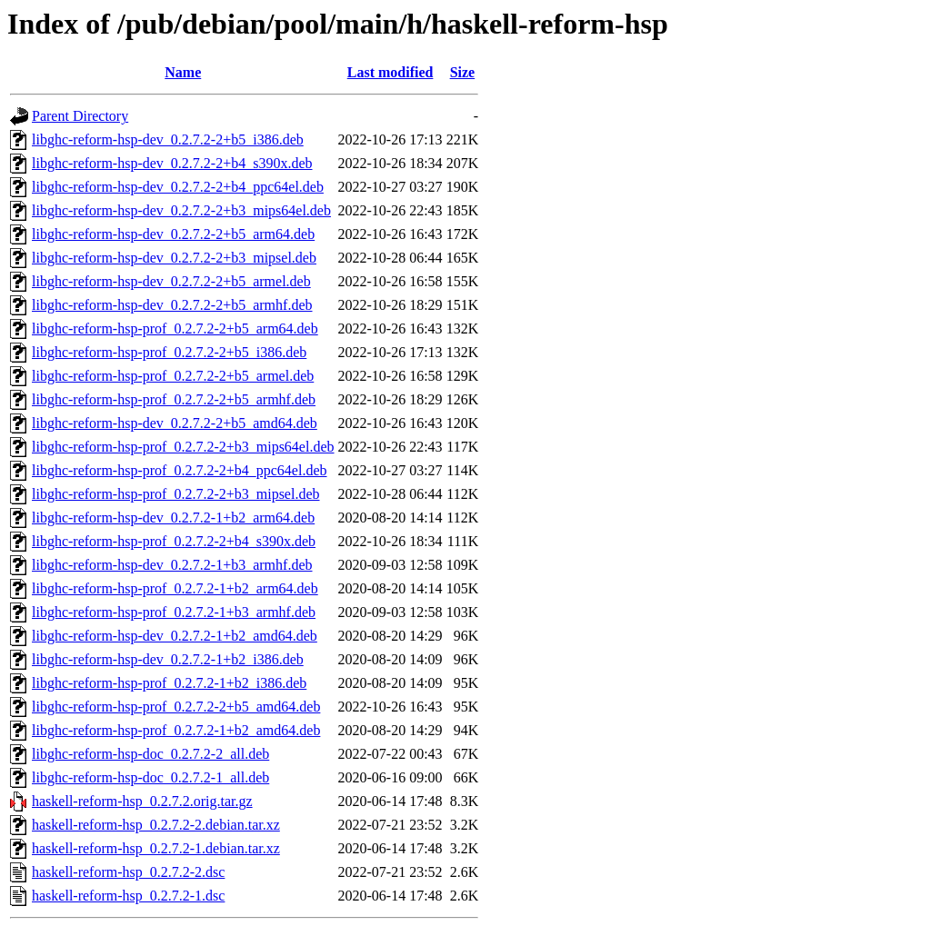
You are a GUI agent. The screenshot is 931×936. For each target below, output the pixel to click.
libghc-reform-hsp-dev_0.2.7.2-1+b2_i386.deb (168, 659)
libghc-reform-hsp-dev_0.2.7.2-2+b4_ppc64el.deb (178, 186)
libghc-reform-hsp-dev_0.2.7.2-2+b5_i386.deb (168, 139)
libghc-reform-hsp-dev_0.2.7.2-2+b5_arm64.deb (173, 234)
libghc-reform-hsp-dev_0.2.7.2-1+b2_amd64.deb (174, 635)
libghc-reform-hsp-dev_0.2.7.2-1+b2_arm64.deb (173, 517)
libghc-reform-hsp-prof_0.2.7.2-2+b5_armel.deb (173, 375)
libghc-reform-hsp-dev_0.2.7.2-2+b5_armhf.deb (172, 305)
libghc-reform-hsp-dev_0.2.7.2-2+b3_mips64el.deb (181, 210)
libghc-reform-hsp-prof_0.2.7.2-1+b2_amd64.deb (176, 730)
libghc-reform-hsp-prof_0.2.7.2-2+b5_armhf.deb (173, 399)
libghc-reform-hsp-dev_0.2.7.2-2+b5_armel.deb (171, 281)
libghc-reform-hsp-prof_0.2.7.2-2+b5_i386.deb (169, 352)
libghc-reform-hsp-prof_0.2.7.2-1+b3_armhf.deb (173, 612)
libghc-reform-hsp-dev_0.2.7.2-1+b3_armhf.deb (172, 565)
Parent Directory (80, 116)
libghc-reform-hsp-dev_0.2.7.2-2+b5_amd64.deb (174, 423)
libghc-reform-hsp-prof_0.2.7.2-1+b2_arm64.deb (175, 588)
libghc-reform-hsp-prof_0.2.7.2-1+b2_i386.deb (169, 683)
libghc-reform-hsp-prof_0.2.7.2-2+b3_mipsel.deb (176, 494)
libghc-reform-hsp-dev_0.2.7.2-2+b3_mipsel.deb (174, 257)
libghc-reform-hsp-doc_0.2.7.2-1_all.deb (150, 777)
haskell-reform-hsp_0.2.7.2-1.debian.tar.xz (156, 848)
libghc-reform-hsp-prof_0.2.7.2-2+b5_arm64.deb (175, 328)
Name (183, 72)
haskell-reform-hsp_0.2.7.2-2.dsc (128, 872)
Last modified (390, 72)
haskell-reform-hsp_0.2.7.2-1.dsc (128, 895)
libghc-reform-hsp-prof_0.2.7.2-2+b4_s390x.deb (173, 541)
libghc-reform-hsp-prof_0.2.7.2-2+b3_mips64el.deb (183, 446)
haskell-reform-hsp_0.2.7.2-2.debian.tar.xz (156, 824)
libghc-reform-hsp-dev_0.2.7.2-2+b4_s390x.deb (172, 163)
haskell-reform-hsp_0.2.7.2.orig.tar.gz (142, 801)
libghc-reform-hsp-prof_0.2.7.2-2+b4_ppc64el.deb (179, 470)
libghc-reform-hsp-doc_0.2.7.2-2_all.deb (150, 754)
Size (463, 72)
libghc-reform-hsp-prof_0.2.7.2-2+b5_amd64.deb (176, 706)
